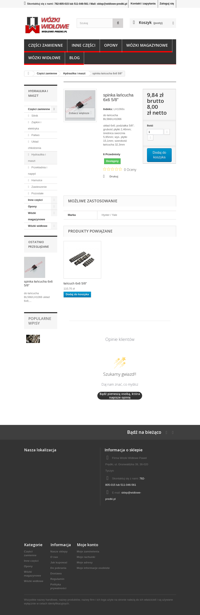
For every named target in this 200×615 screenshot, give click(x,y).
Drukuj (113, 176)
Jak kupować (59, 562)
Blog (74, 57)
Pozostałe (37, 193)
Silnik (34, 115)
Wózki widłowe (44, 57)
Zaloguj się (167, 3)
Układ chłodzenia (34, 145)
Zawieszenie (39, 186)
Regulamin (57, 579)
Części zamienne (45, 45)
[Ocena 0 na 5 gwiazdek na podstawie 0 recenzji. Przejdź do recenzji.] (119, 169)
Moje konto (87, 544)
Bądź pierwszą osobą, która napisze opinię (120, 396)
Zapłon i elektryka (34, 125)
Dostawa (56, 573)
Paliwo (35, 135)
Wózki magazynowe (147, 45)
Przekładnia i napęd (37, 170)
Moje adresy (85, 562)
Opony (111, 45)
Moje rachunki (86, 557)
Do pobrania (58, 568)
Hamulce (36, 180)
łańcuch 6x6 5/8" (75, 283)
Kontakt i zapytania (143, 3)
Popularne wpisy (39, 321)
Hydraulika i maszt (37, 157)
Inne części (83, 45)
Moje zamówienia (88, 551)
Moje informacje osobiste (93, 568)
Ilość (150, 125)
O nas (54, 557)
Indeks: (108, 109)
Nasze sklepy (59, 551)
